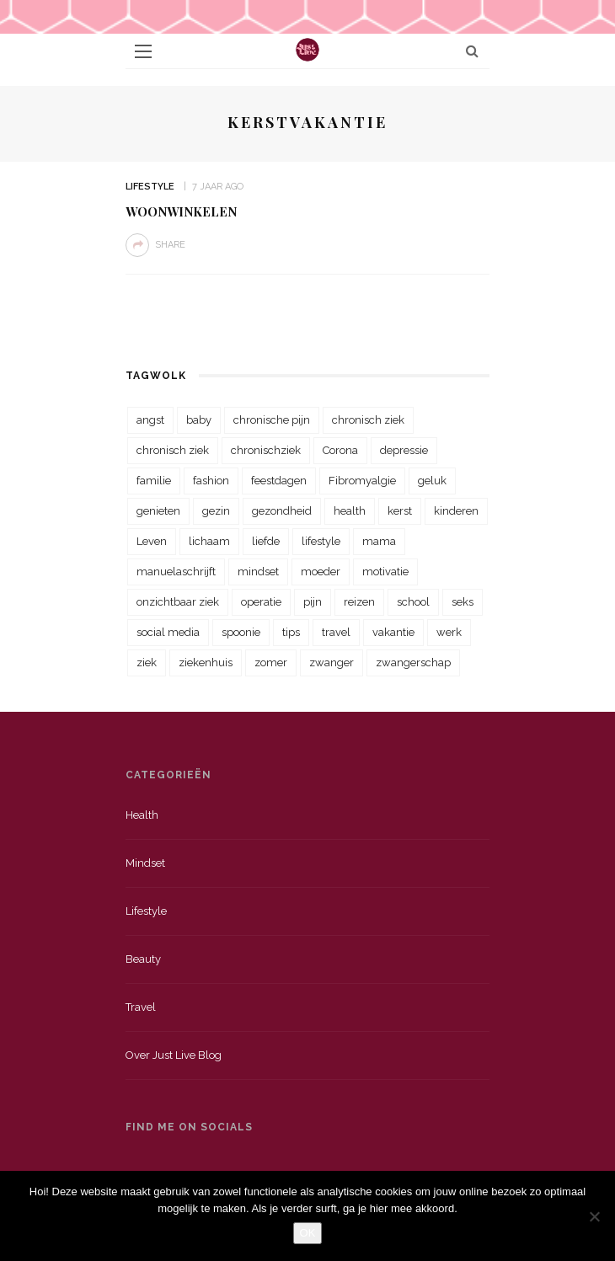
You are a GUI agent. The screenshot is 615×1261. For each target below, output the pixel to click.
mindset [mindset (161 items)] (258, 571)
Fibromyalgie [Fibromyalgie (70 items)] (362, 480)
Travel (141, 1007)
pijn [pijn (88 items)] (312, 602)
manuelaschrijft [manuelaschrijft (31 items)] (176, 571)
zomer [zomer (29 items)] (270, 662)
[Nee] (594, 1216)
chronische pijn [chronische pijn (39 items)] (271, 420)
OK (308, 1232)
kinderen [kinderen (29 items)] (456, 511)
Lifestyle (150, 186)
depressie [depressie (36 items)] (404, 450)
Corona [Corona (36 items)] (340, 450)
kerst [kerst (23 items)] (400, 511)
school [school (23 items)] (413, 602)
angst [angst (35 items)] (150, 420)
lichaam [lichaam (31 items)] (209, 541)
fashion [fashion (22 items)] (211, 480)
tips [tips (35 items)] (291, 632)
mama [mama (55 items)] (379, 541)
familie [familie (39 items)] (153, 480)
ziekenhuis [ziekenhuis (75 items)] (206, 662)
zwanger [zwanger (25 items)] (331, 662)
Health (142, 815)
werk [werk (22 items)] (449, 632)
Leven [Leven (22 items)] (151, 541)
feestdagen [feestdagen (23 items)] (279, 480)
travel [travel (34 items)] (336, 632)
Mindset (145, 863)
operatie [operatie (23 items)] (261, 602)
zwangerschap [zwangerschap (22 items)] (413, 662)
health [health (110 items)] (350, 511)
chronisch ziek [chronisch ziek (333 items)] (368, 420)
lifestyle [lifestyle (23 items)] (321, 541)
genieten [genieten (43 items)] (158, 511)
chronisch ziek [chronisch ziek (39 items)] (172, 450)
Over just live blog (174, 1055)
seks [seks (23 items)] (462, 602)
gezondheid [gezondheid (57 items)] (282, 511)
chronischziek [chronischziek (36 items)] (266, 450)
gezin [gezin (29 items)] (216, 511)
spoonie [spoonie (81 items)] (241, 632)
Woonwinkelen (181, 211)
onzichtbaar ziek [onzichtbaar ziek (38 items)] (177, 602)
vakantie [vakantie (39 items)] (393, 632)
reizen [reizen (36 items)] (359, 602)
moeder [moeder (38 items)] (320, 571)
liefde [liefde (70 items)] (266, 541)
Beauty (143, 959)
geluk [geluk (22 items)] (432, 480)
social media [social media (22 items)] (168, 632)
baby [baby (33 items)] (198, 420)
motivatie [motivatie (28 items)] (385, 571)
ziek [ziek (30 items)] (146, 662)
